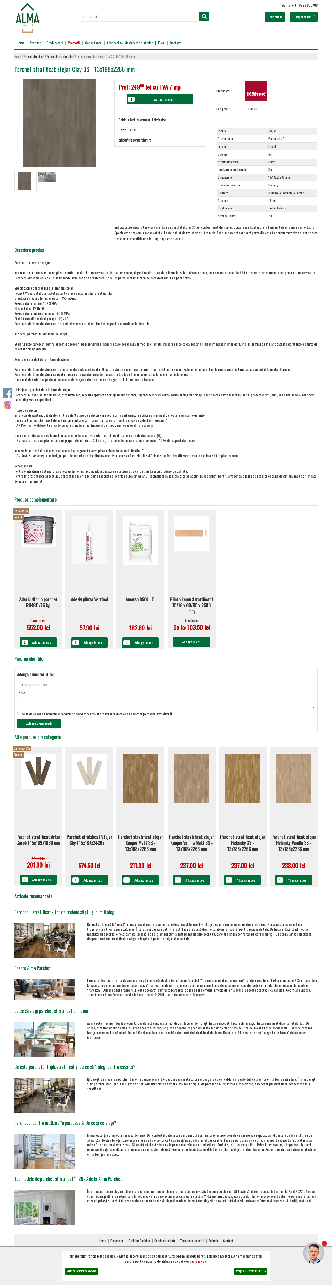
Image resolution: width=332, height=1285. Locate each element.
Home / (19, 57)
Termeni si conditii (192, 1242)
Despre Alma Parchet (32, 969)
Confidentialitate (165, 1242)
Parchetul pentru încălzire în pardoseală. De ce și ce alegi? (65, 1124)
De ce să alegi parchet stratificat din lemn (51, 1012)
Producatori (54, 42)
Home (20, 42)
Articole (214, 1242)
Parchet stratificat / (35, 57)
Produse (35, 42)
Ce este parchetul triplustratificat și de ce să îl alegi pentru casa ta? (74, 1068)
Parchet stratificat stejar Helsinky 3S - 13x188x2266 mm (242, 844)
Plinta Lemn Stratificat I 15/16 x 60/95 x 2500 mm (191, 605)
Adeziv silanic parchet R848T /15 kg (38, 602)
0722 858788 (128, 129)
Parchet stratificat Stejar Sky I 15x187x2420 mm (89, 841)
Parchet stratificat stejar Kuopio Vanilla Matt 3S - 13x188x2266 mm (191, 844)
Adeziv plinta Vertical (89, 599)
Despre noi (117, 1242)
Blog (161, 42)
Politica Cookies (139, 1242)
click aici (202, 1261)
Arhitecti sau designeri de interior (130, 42)
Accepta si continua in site (251, 1271)
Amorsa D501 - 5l (140, 599)
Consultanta (93, 42)
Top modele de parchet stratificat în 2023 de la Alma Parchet (68, 1180)
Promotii (74, 42)
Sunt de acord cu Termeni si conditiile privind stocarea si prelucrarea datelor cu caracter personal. (94, 715)
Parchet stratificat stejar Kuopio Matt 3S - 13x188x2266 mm (140, 844)
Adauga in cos (41, 642)
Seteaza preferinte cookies (81, 1271)
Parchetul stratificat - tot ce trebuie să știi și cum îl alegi (64, 913)
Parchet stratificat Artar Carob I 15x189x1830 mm (38, 841)
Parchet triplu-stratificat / (62, 57)
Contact (175, 42)
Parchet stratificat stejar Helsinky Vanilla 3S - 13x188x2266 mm (293, 844)
